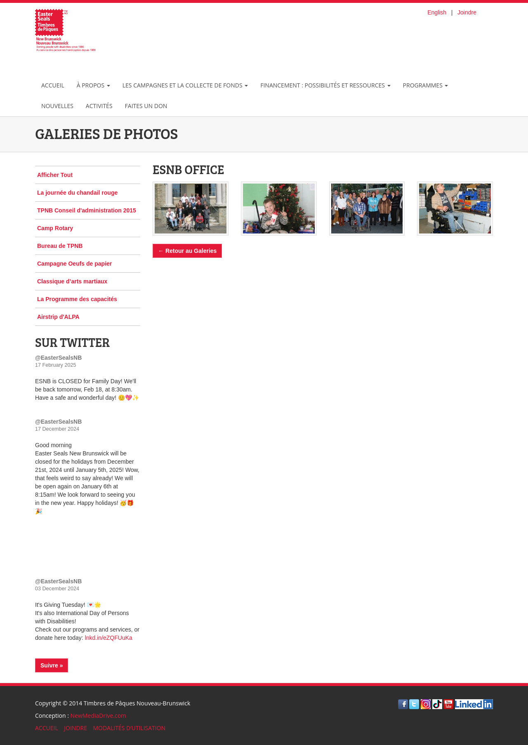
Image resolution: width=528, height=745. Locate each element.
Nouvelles (57, 106)
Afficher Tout (55, 175)
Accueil (52, 85)
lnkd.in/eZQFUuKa (108, 637)
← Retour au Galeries (187, 251)
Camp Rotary (55, 228)
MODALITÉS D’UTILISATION (129, 728)
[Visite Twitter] (414, 703)
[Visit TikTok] (437, 703)
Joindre (466, 12)
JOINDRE (75, 728)
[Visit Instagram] (426, 703)
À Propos (93, 85)
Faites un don (146, 106)
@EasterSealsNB (58, 357)
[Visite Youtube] (448, 703)
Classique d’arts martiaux (72, 281)
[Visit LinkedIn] (474, 703)
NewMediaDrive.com (98, 715)
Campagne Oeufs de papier (74, 263)
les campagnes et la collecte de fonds (185, 85)
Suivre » (51, 665)
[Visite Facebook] (403, 703)
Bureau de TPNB (59, 246)
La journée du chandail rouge (77, 192)
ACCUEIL (46, 728)
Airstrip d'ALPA (58, 317)
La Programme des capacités (77, 299)
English (436, 12)
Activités (99, 106)
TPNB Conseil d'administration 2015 (86, 210)
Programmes (425, 85)
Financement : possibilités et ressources (325, 85)
